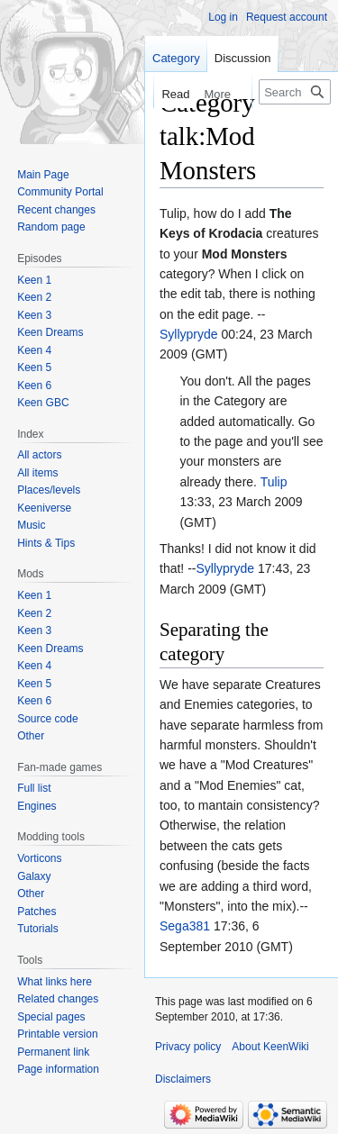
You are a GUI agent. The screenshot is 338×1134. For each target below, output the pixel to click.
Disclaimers (183, 1079)
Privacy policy (188, 1046)
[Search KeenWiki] (295, 91)
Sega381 (185, 926)
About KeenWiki (270, 1046)
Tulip (274, 482)
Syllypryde (189, 334)
